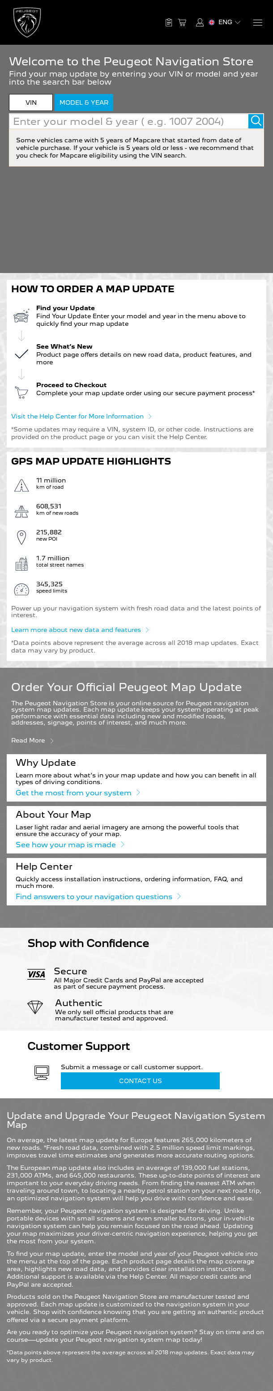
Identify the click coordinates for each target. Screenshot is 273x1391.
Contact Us (140, 1080)
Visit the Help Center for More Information (81, 416)
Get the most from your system (78, 792)
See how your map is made (70, 844)
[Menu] (257, 22)
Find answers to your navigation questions (98, 896)
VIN (31, 102)
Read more (33, 740)
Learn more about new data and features (80, 629)
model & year (84, 102)
